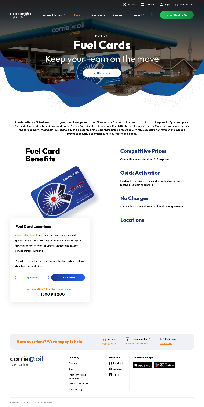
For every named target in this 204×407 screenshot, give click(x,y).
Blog (71, 369)
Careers (73, 363)
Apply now (32, 277)
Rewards (130, 4)
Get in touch (68, 277)
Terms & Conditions (78, 383)
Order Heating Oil (176, 14)
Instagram (116, 369)
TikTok (114, 374)
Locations (148, 4)
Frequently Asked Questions (77, 376)
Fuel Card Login (102, 73)
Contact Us (166, 343)
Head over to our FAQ (137, 343)
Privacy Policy (75, 389)
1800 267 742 (184, 4)
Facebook (116, 363)
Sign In (165, 4)
